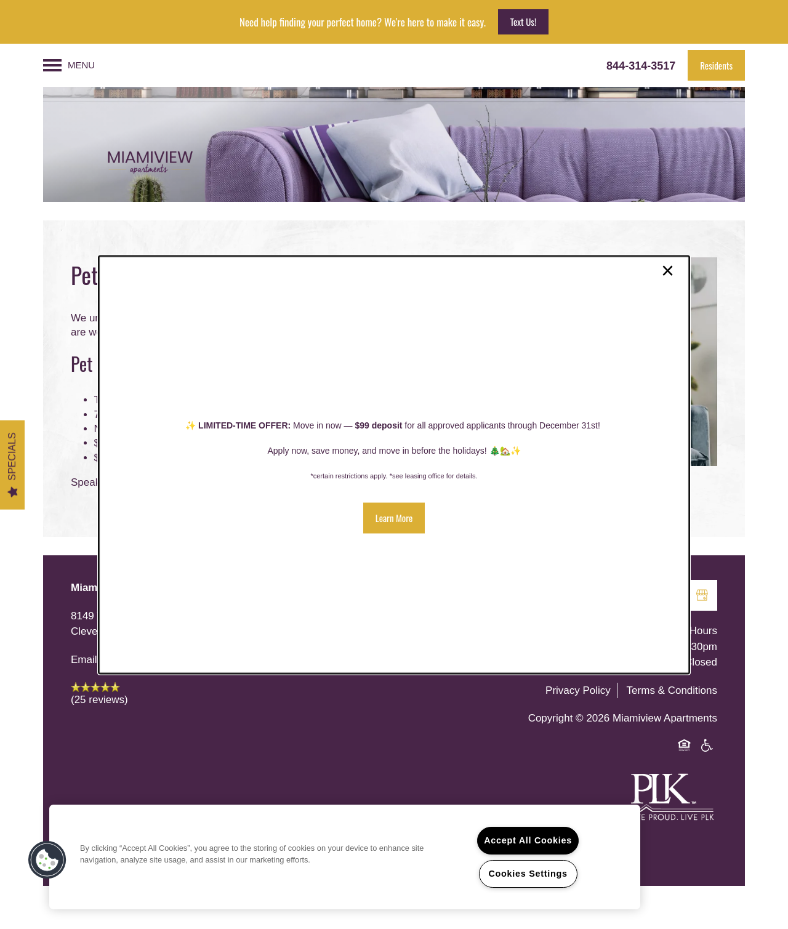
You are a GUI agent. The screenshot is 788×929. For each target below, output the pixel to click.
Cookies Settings (527, 874)
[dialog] (394, 464)
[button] (394, 517)
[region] (344, 857)
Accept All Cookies (528, 840)
